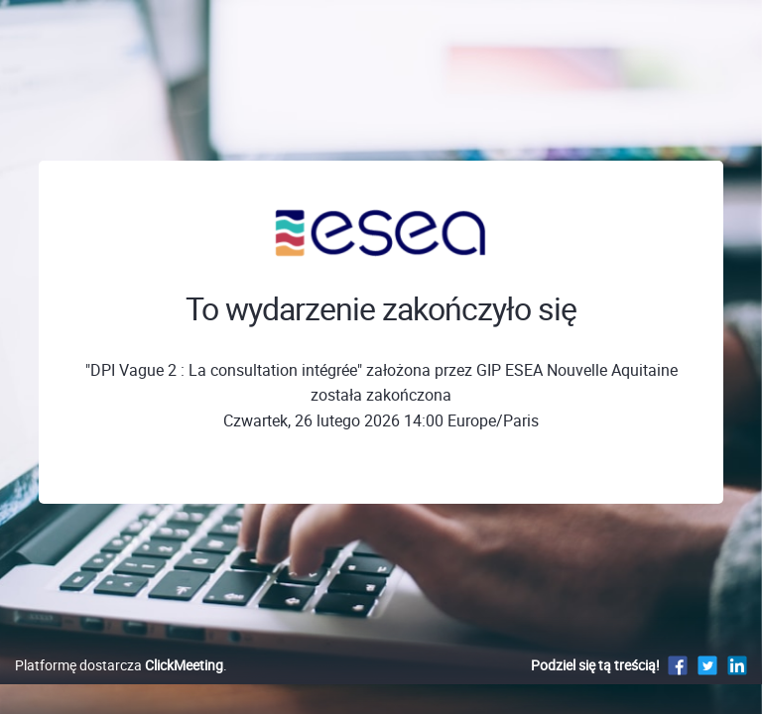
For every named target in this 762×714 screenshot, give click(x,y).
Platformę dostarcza (119, 664)
